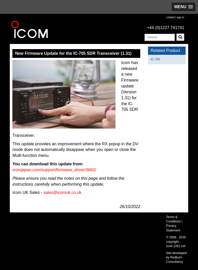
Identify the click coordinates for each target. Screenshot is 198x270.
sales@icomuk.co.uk (62, 192)
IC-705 (155, 59)
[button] (183, 7)
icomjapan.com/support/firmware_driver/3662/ (54, 170)
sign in (180, 17)
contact (170, 17)
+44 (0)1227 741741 (165, 27)
